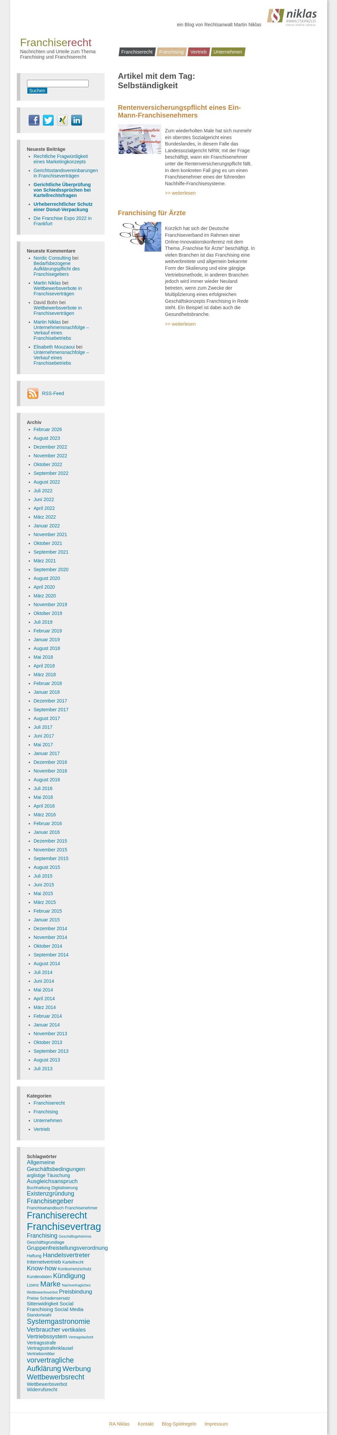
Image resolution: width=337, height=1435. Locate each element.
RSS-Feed (53, 393)
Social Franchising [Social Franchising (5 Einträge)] (50, 1306)
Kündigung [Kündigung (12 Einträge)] (69, 1275)
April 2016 (44, 806)
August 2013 (47, 1060)
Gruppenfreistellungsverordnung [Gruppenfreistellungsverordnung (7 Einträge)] (67, 1248)
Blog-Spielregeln (179, 1424)
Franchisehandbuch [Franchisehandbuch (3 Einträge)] (45, 1208)
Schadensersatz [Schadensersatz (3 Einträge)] (55, 1298)
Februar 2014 (48, 1016)
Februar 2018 (48, 683)
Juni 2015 (44, 884)
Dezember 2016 (50, 762)
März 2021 (45, 560)
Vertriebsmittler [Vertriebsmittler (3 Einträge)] (41, 1353)
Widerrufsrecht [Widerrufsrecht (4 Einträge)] (42, 1389)
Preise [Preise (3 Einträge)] (33, 1298)
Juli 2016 (43, 788)
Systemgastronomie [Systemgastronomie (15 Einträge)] (58, 1321)
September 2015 (51, 858)
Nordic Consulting (52, 258)
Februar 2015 (48, 911)
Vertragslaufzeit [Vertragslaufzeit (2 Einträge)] (80, 1337)
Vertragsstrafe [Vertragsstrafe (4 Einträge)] (41, 1342)
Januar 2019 (47, 639)
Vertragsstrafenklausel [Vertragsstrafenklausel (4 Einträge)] (50, 1348)
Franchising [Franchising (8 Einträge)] (42, 1235)
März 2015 (45, 902)
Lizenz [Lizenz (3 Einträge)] (33, 1285)
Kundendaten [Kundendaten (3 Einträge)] (39, 1276)
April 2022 (44, 508)
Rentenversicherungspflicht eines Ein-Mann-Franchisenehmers (179, 111)
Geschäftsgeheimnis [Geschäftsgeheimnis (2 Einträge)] (75, 1236)
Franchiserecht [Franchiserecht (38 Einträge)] (57, 1215)
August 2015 (47, 867)
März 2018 (45, 674)
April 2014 (44, 998)
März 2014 (45, 1007)
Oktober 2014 (48, 946)
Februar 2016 (48, 823)
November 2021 (50, 534)
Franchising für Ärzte (152, 213)
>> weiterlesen (180, 193)
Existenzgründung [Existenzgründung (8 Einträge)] (51, 1193)
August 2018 (47, 648)
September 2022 (51, 473)
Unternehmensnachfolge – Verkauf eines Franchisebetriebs (61, 333)
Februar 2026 (48, 429)
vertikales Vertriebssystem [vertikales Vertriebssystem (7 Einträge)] (56, 1333)
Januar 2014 (47, 1025)
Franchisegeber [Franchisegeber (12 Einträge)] (50, 1201)
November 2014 (50, 937)
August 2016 (47, 779)
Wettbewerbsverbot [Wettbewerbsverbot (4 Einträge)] (47, 1384)
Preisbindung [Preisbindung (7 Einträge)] (75, 1292)
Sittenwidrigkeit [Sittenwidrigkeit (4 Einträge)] (42, 1303)
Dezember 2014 (50, 928)
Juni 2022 (44, 499)
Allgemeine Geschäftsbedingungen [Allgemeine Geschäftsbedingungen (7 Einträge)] (56, 1165)
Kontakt (145, 1424)
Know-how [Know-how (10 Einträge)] (42, 1268)
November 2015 (50, 849)
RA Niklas (119, 1424)
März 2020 (45, 595)
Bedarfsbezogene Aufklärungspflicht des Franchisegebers (57, 269)
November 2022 (50, 455)
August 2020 (47, 578)
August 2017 (47, 718)
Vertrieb (198, 52)
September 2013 (51, 1051)
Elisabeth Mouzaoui (54, 347)
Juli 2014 (43, 972)
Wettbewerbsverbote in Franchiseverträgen (58, 291)
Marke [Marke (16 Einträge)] (50, 1284)
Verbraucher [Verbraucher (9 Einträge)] (44, 1329)
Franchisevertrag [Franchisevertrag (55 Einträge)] (64, 1226)
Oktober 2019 (48, 613)
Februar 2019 (48, 630)
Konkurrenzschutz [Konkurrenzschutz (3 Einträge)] (74, 1269)
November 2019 (50, 604)
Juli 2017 (43, 727)
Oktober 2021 (48, 543)
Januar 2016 (47, 832)
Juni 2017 (44, 736)
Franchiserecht (137, 52)
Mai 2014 (43, 989)
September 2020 (51, 569)
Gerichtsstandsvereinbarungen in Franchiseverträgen (66, 173)
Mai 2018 (43, 657)
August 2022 (47, 482)
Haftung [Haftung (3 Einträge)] (34, 1255)
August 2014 (47, 963)
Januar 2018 (47, 692)
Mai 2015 (43, 893)
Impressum (216, 1424)
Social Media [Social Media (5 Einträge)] (68, 1309)
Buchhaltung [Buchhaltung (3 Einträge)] (38, 1187)
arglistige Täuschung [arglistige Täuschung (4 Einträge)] (48, 1175)
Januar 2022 (47, 525)
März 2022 (45, 517)
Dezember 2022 (50, 447)
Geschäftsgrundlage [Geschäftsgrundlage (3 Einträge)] (45, 1242)
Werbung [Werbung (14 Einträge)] (76, 1368)
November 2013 (50, 1033)
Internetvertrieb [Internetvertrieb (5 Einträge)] (44, 1262)
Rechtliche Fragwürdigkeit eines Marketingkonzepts (61, 159)
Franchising (171, 52)
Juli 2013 (43, 1068)
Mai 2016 (43, 797)
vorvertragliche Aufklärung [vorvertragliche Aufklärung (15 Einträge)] (50, 1364)
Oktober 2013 (48, 1042)
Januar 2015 (47, 919)
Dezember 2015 (50, 841)
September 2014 (51, 954)
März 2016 (45, 814)
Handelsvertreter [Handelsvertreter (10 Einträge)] (66, 1255)
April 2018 (44, 665)
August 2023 (47, 438)
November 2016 (50, 771)
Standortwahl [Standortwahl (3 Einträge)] (39, 1315)
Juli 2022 (43, 490)
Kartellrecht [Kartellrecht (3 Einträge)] (73, 1262)
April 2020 (44, 587)
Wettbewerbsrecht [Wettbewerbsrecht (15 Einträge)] (56, 1377)
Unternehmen (228, 52)
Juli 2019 (43, 622)
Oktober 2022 (48, 464)
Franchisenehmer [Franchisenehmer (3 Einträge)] (81, 1208)
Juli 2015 (43, 876)
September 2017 (51, 709)
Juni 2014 (44, 981)
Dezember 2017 (50, 701)
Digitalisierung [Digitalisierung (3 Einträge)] (64, 1187)
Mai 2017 (43, 744)
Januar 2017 (47, 753)
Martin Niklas (47, 283)
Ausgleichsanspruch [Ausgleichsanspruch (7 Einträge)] (52, 1181)
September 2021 (51, 552)
